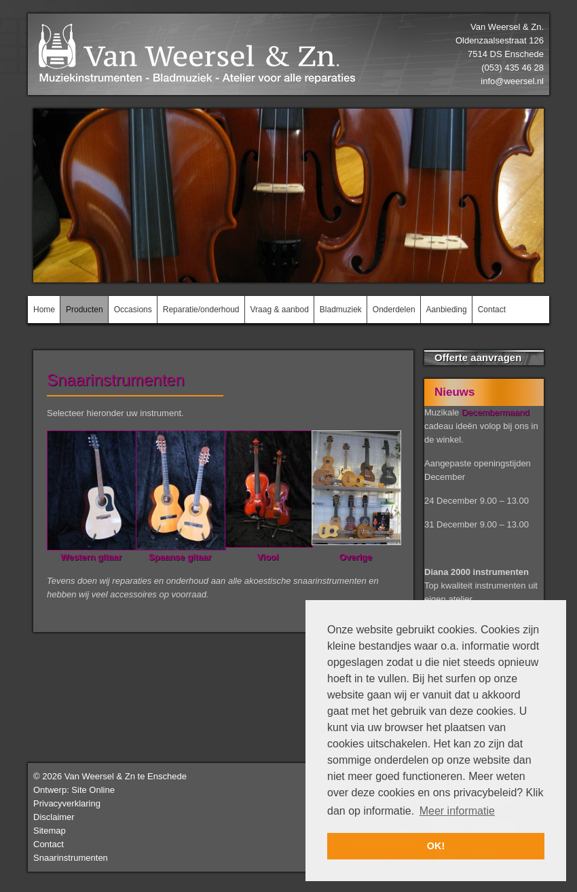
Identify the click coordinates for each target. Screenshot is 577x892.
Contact (48, 844)
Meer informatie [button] (457, 811)
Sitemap (49, 830)
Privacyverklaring (66, 803)
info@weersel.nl (512, 81)
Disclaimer (54, 817)
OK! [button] (436, 845)
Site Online (93, 790)
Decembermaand (495, 412)
